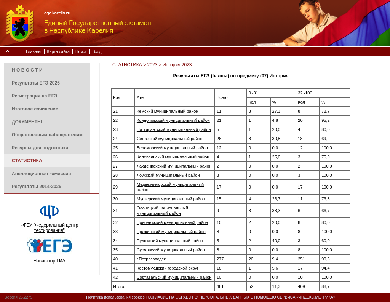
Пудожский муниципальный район (170, 240)
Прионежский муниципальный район (172, 222)
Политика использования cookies (115, 297)
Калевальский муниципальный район (173, 157)
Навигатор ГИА (49, 261)
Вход (96, 51)
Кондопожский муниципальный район (173, 120)
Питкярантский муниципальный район (174, 129)
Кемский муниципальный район (167, 111)
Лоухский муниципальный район (168, 175)
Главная (34, 51)
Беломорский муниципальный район (172, 147)
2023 (152, 64)
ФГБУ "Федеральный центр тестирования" (49, 227)
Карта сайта (58, 51)
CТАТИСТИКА (127, 64)
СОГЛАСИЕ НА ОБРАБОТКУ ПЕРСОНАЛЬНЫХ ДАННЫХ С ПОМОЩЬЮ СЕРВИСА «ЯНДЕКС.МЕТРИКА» (242, 297)
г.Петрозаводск (151, 259)
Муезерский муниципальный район (171, 199)
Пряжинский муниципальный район (171, 231)
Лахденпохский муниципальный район (174, 166)
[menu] (47, 128)
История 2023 (177, 64)
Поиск (81, 51)
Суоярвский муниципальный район (171, 250)
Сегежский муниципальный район (170, 138)
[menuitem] (47, 69)
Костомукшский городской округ (167, 268)
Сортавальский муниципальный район (174, 277)
